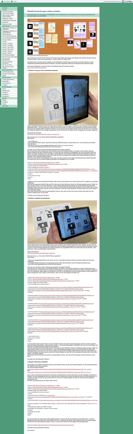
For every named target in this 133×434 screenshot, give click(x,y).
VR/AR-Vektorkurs (6, 34)
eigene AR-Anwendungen (8, 73)
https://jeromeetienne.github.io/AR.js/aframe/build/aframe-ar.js (48, 164)
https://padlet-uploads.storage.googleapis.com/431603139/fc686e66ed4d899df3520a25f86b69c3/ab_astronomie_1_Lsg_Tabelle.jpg (66, 170)
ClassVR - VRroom (7, 53)
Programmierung (6, 83)
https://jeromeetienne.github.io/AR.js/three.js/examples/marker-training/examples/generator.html (50, 425)
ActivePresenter (6, 77)
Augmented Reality (7, 69)
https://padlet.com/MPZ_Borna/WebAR (36, 67)
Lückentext (5, 92)
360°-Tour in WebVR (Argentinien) (7, 62)
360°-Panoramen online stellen (9, 56)
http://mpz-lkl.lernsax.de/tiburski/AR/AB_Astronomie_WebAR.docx (43, 134)
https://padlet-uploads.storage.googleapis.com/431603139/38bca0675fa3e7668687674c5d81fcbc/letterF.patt (66, 319)
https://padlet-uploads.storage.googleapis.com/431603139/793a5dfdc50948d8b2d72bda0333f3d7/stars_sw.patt (67, 169)
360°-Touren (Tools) (7, 65)
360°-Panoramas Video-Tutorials (8, 67)
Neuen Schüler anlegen (8, 13)
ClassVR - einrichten (7, 43)
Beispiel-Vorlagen (6, 87)
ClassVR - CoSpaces (7, 51)
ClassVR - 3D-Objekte (7, 45)
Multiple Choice (6, 90)
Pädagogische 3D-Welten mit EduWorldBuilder (9, 31)
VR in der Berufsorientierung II (9, 38)
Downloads (5, 102)
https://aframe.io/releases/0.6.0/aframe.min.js (44, 162)
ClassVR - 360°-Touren (8, 47)
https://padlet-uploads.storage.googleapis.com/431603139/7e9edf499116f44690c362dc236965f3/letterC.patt (66, 303)
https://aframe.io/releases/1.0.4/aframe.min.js (44, 277)
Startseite (4, 7)
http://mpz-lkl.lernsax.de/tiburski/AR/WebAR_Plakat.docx (41, 253)
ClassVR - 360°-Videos (7, 49)
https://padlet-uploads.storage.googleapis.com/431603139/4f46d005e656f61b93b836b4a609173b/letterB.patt (66, 295)
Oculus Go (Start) (6, 39)
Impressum (5, 105)
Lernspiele (4, 85)
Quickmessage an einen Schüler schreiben (8, 16)
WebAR (4, 75)
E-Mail (15, 1)
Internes (4, 98)
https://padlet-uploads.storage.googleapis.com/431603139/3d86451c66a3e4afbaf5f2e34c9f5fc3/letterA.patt (66, 287)
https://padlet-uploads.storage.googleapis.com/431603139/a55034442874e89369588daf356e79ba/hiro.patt (66, 328)
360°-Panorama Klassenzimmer (6, 59)
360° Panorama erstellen (8, 55)
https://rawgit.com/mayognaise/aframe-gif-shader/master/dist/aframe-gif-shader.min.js (53, 280)
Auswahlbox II (5, 96)
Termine (4, 104)
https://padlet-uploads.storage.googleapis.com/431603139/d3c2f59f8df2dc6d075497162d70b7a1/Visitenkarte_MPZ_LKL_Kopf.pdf (58, 372)
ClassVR (4, 41)
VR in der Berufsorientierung (9, 36)
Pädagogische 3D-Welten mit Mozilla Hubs (9, 28)
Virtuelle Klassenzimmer (8, 79)
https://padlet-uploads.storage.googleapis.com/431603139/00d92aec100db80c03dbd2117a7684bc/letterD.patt (67, 311)
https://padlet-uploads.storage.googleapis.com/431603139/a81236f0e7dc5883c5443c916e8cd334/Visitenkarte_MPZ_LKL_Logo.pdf (59, 369)
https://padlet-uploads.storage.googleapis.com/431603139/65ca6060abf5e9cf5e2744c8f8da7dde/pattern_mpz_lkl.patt (68, 400)
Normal (4, 88)
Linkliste (4, 100)
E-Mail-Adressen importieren (9, 20)
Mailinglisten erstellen (7, 18)
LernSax (4, 9)
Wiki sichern (5, 22)
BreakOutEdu (5, 81)
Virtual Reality (6, 26)
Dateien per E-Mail (6, 24)
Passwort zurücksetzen (8, 11)
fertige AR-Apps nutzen (8, 71)
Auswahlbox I (5, 94)
